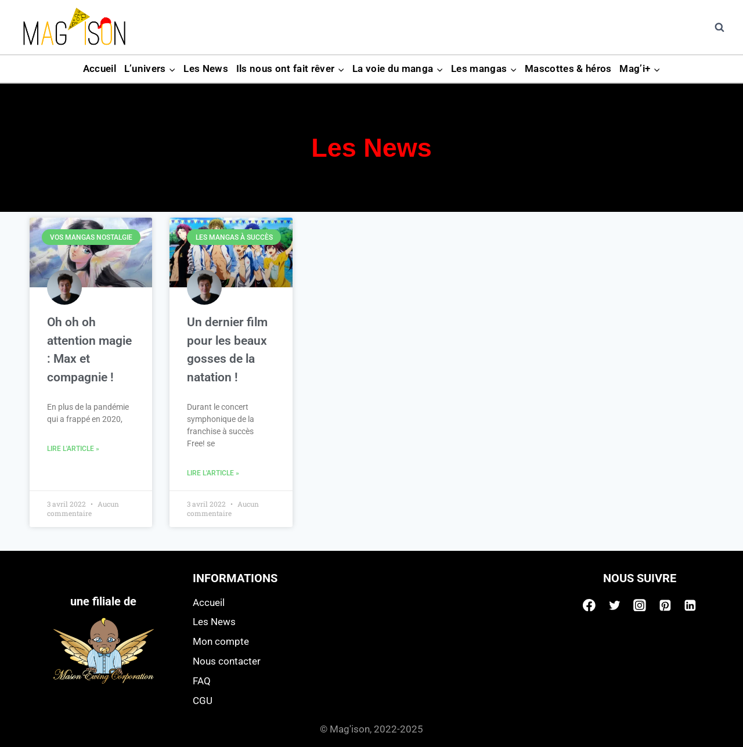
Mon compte (221, 641)
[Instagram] (639, 605)
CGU (202, 700)
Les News (205, 68)
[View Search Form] (719, 27)
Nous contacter (227, 661)
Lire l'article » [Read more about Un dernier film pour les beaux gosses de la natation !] (213, 473)
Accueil (99, 68)
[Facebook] (589, 605)
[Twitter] (614, 605)
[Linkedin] (690, 605)
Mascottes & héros (568, 68)
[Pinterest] (665, 605)
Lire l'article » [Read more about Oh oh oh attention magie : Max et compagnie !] (73, 449)
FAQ (202, 681)
